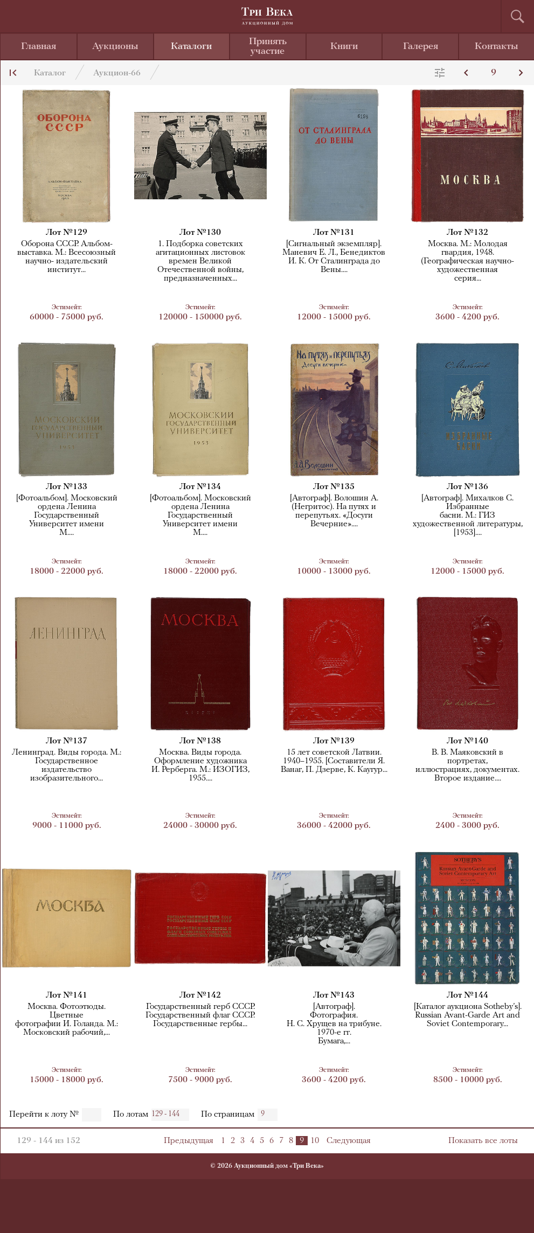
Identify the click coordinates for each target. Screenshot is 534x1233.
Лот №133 (66, 487)
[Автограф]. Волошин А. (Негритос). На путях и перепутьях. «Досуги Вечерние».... (334, 511)
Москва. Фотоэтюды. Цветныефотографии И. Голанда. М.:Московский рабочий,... (66, 1019)
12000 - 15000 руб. (334, 312)
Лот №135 (334, 487)
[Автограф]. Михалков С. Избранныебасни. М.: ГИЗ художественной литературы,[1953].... (468, 515)
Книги (344, 46)
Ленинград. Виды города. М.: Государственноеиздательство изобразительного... (66, 765)
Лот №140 (467, 741)
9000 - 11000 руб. (67, 820)
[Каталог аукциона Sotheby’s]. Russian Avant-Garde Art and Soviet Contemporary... (468, 1015)
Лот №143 (334, 995)
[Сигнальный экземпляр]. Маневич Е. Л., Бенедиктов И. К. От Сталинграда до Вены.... (333, 257)
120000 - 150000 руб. (200, 312)
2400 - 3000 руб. (467, 820)
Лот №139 (334, 741)
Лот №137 (66, 741)
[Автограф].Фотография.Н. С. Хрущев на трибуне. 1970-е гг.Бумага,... (334, 1024)
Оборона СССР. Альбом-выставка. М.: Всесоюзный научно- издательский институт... (66, 257)
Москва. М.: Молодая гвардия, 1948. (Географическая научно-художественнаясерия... (467, 261)
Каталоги (191, 46)
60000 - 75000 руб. (67, 312)
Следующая (349, 1141)
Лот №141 (66, 995)
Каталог (50, 73)
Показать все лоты (483, 1141)
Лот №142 (200, 995)
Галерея (420, 46)
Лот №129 (66, 232)
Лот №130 (200, 232)
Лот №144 (467, 995)
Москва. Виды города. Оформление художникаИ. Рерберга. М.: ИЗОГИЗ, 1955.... (200, 765)
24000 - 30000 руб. (200, 820)
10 (314, 1141)
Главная (38, 46)
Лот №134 (200, 487)
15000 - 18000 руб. (67, 1074)
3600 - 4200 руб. (467, 312)
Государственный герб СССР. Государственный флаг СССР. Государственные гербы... (200, 1015)
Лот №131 (334, 232)
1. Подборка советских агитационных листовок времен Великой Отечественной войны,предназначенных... (200, 261)
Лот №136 (467, 487)
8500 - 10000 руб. (467, 1074)
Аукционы (115, 46)
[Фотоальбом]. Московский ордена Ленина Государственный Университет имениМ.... (66, 515)
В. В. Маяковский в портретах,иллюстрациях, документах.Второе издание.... (467, 765)
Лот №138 (200, 741)
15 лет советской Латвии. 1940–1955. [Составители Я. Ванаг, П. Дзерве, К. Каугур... (334, 761)
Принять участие (268, 47)
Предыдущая (188, 1141)
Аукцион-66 (117, 73)
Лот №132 (467, 232)
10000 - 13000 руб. (334, 566)
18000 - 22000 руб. (67, 566)
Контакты (496, 46)
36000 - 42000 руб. (334, 820)
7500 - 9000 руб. (200, 1074)
